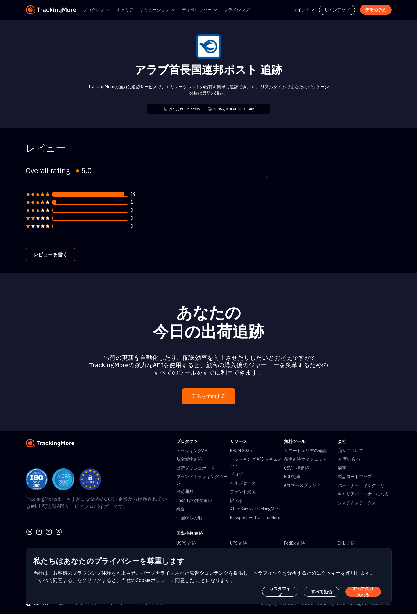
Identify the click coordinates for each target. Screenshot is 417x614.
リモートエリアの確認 (305, 450)
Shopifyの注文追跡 (194, 500)
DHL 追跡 (346, 543)
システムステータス (357, 503)
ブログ (236, 474)
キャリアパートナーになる (363, 494)
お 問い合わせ (351, 459)
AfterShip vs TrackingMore (255, 509)
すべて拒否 (321, 591)
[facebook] (39, 531)
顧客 (342, 468)
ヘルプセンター (245, 483)
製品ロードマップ (355, 476)
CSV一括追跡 (296, 468)
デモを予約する (209, 396)
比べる (236, 500)
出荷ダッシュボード (195, 468)
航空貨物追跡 (189, 459)
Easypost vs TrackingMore (255, 518)
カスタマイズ (279, 592)
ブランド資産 (243, 491)
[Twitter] (48, 531)
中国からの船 (189, 518)
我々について (350, 450)
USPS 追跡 (186, 543)
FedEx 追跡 (294, 543)
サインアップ (337, 10)
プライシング (237, 10)
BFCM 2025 (241, 450)
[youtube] (58, 531)
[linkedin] (29, 531)
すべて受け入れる (363, 592)
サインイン (303, 10)
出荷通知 (184, 491)
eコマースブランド (302, 485)
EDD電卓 (292, 476)
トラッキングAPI (192, 450)
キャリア (125, 10)
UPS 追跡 (238, 543)
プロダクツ (93, 10)
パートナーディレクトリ (361, 485)
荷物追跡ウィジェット (305, 459)
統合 (180, 509)
